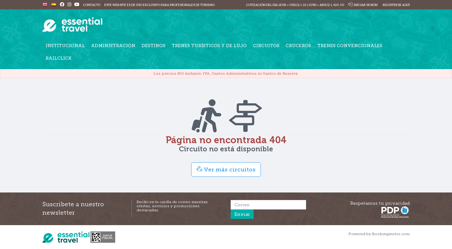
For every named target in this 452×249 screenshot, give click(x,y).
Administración (113, 45)
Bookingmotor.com (391, 234)
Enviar (242, 214)
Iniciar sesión (363, 5)
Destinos (153, 45)
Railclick (59, 58)
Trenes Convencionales (349, 45)
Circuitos (266, 45)
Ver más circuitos (226, 169)
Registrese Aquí (396, 5)
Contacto (91, 5)
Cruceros (298, 45)
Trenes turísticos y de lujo (209, 45)
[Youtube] (76, 5)
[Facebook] (62, 5)
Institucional (65, 45)
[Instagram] (69, 5)
